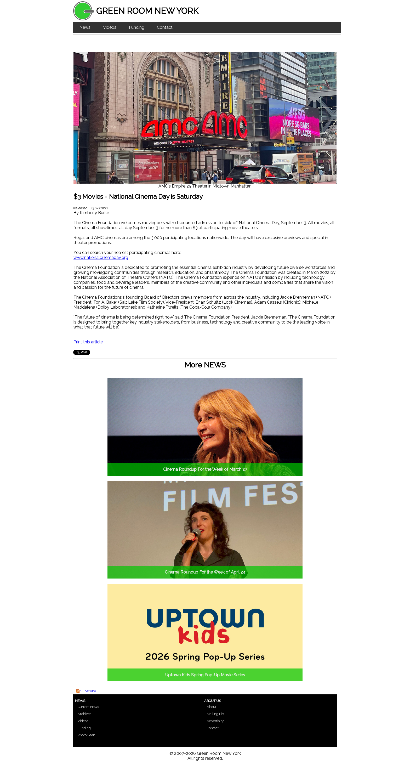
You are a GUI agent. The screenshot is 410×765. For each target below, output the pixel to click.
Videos (109, 27)
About (211, 707)
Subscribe (88, 691)
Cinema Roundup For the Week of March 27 (205, 469)
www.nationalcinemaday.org (100, 257)
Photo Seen (86, 735)
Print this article (88, 341)
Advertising (216, 721)
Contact (165, 27)
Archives (84, 714)
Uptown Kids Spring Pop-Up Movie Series (205, 674)
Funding (136, 27)
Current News (88, 707)
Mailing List (215, 714)
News (84, 27)
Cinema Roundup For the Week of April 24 (205, 572)
